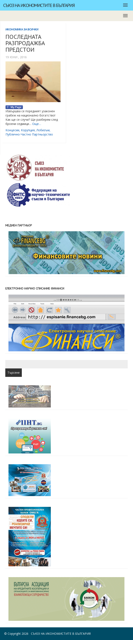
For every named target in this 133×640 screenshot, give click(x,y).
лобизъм (43, 130)
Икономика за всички (22, 29)
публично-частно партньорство (29, 134)
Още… (36, 124)
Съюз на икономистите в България (39, 5)
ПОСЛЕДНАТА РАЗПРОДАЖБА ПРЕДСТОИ (25, 43)
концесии (12, 130)
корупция (28, 130)
